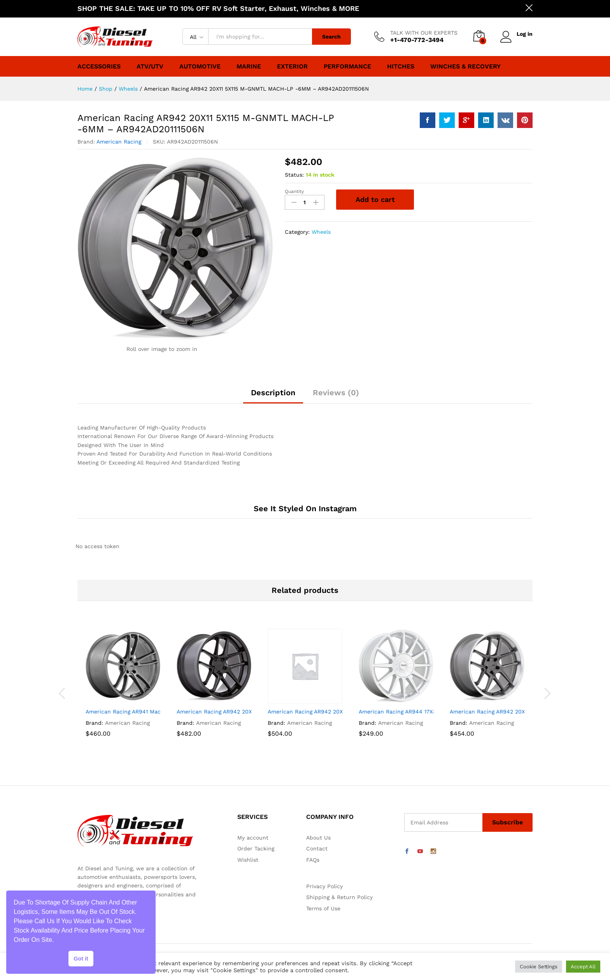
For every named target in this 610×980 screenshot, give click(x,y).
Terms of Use (323, 908)
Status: (294, 175)
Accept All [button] (583, 966)
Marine (249, 66)
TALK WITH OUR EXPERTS (423, 33)
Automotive (200, 66)
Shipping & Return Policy (339, 897)
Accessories (99, 66)
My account (252, 837)
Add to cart (375, 199)
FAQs (312, 860)
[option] (122, 693)
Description (273, 392)
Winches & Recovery (465, 66)
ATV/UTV (150, 66)
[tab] (273, 396)
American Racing (118, 141)
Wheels (321, 232)
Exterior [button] (292, 66)
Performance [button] (347, 66)
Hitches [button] (400, 66)
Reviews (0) (336, 392)
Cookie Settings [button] (538, 966)
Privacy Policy (324, 886)
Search (331, 36)
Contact (317, 848)
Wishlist (247, 860)
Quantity (294, 191)
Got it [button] (81, 958)
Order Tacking (255, 848)
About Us (318, 837)
